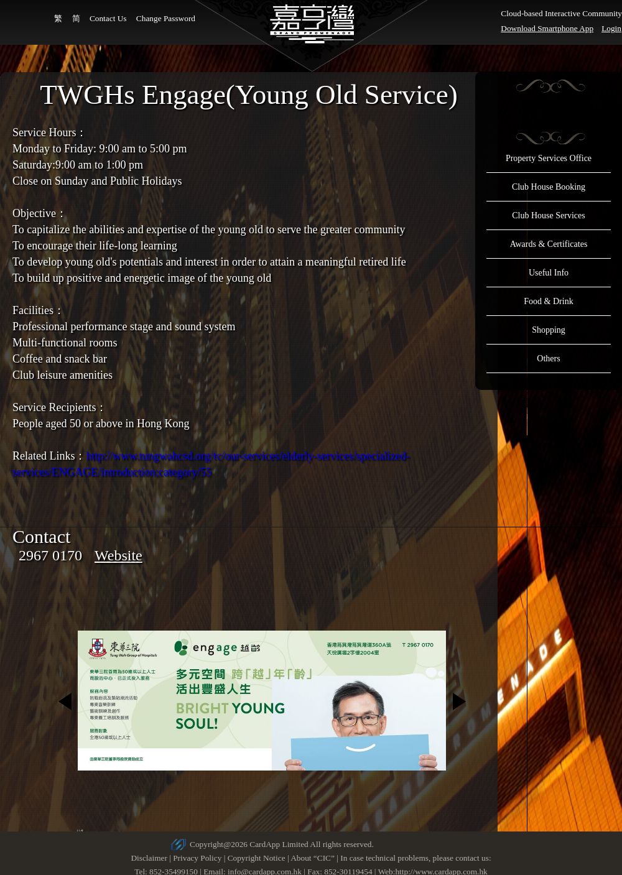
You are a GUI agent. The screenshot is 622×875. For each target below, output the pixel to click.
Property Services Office (549, 158)
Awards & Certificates (549, 244)
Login (611, 28)
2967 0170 (50, 555)
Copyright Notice (256, 858)
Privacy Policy (197, 858)
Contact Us (108, 18)
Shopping (548, 330)
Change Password (165, 18)
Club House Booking (548, 187)
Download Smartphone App (547, 28)
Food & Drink (548, 301)
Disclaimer (149, 858)
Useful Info (549, 272)
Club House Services (548, 215)
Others (548, 358)
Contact (41, 536)
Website (118, 555)
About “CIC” (312, 858)
